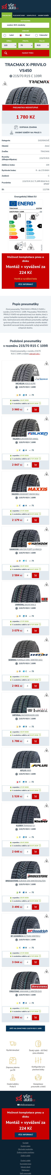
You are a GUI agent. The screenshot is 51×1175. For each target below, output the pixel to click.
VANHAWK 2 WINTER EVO (25, 991)
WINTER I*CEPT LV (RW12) (26, 549)
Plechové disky (19, 15)
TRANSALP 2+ (25, 825)
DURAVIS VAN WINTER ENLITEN (26, 881)
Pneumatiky (6, 15)
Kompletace (31, 15)
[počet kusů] (27, 409)
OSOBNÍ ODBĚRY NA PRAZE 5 (28, 132)
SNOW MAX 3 (25, 604)
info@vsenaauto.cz (27, 1104)
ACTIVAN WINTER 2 (25, 936)
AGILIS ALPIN (25, 383)
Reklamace (26, 1170)
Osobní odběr (43, 15)
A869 (25, 770)
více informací (25, 271)
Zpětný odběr (25, 1156)
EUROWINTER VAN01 (25, 439)
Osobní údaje (25, 1146)
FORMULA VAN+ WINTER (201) (25, 660)
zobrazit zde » (34, 354)
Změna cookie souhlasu (25, 1152)
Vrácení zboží (25, 1167)
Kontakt (25, 1143)
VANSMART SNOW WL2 (25, 494)
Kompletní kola (25, 1164)
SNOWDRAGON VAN (25, 715)
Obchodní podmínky (25, 1149)
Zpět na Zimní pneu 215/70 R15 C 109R (25, 1028)
